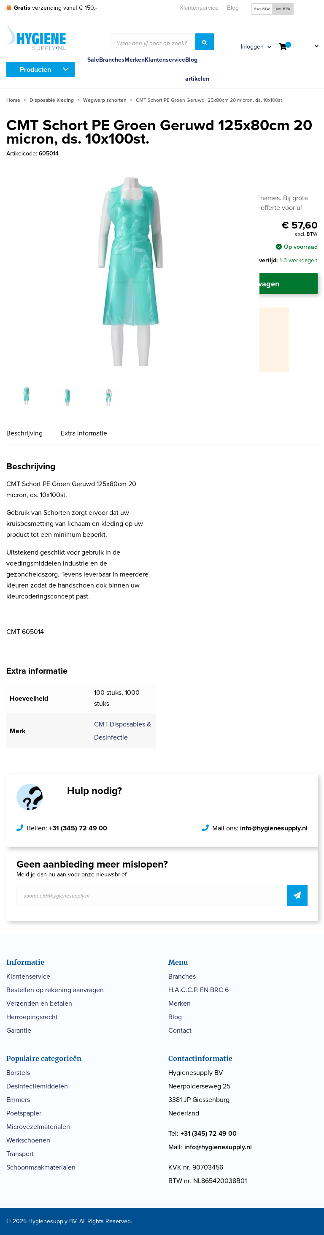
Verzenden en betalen (39, 1003)
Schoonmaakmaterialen (41, 1167)
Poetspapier (23, 1113)
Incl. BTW (283, 8)
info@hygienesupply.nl (274, 828)
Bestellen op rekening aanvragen (55, 990)
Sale (93, 59)
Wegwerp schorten (105, 100)
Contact (180, 1030)
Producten (35, 69)
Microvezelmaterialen (38, 1127)
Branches (111, 59)
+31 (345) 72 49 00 (78, 828)
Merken (134, 59)
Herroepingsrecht (32, 1017)
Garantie (18, 1030)
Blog (233, 7)
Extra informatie (84, 433)
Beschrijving (24, 433)
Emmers (18, 1099)
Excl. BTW (262, 8)
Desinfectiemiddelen (37, 1086)
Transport (20, 1154)
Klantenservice (199, 7)
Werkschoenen (28, 1140)
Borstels (18, 1072)
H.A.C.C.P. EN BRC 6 (198, 990)
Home (13, 100)
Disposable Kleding (52, 100)
